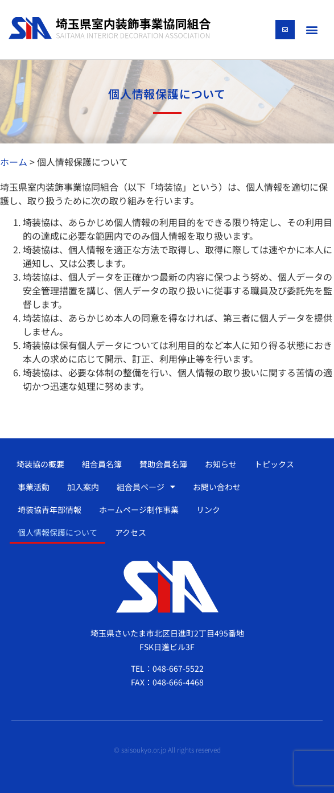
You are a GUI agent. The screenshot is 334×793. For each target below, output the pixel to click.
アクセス (130, 532)
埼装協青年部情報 (49, 509)
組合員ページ (146, 486)
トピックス (274, 464)
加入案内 (83, 486)
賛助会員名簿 (163, 464)
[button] (312, 29)
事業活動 (34, 486)
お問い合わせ (217, 486)
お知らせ (221, 464)
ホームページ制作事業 (139, 509)
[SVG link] (110, 28)
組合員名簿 (102, 464)
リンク (208, 509)
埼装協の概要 (40, 464)
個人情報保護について (57, 532)
